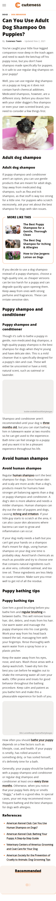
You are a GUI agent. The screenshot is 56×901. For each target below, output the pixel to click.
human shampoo (23, 475)
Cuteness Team (14, 41)
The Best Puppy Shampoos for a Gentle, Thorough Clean (35, 229)
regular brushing (32, 612)
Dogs (5, 15)
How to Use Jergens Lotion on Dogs (36, 255)
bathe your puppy (42, 740)
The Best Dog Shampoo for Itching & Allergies (37, 243)
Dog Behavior (18, 15)
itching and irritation (26, 514)
